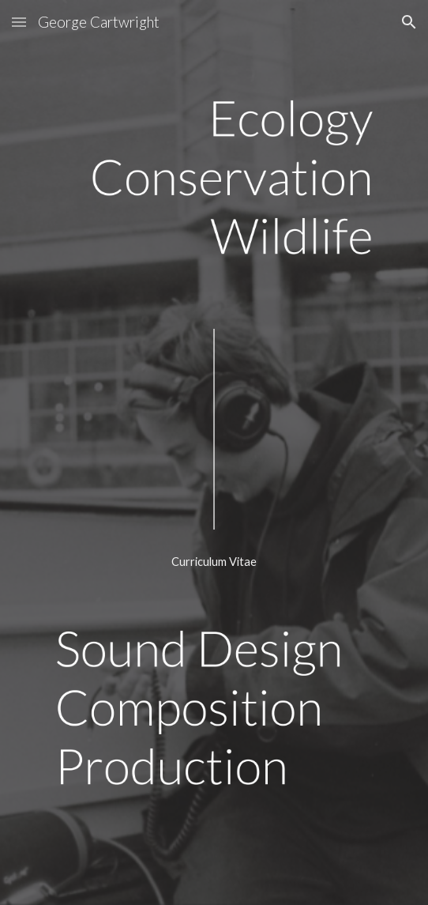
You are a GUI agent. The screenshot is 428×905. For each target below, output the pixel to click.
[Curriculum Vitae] (214, 562)
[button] (19, 21)
